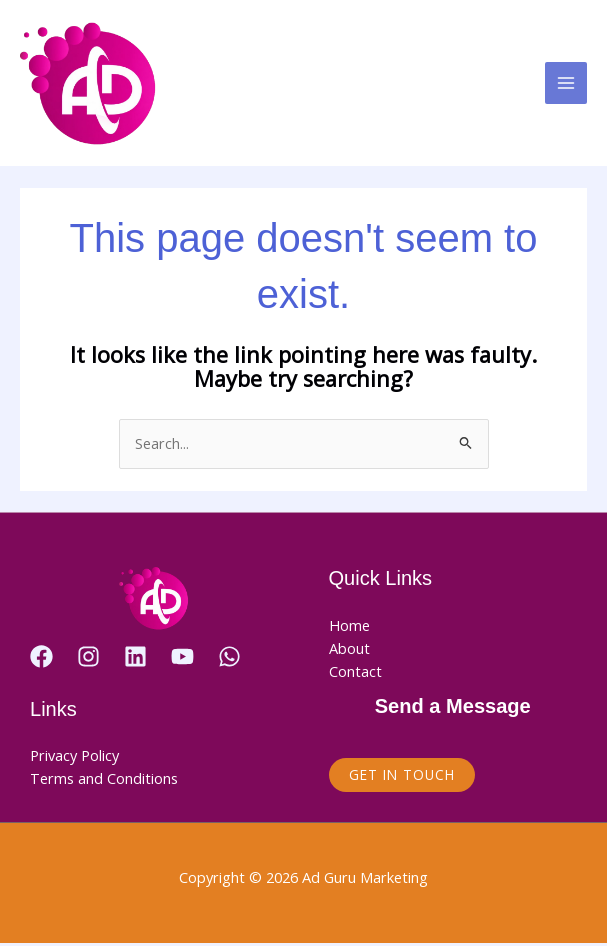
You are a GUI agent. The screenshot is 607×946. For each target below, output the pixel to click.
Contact (355, 675)
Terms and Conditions (104, 781)
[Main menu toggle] (566, 85)
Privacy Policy (74, 758)
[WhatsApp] (229, 659)
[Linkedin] (135, 659)
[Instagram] (88, 659)
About (349, 651)
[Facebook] (41, 659)
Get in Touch (402, 778)
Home (349, 628)
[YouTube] (182, 659)
